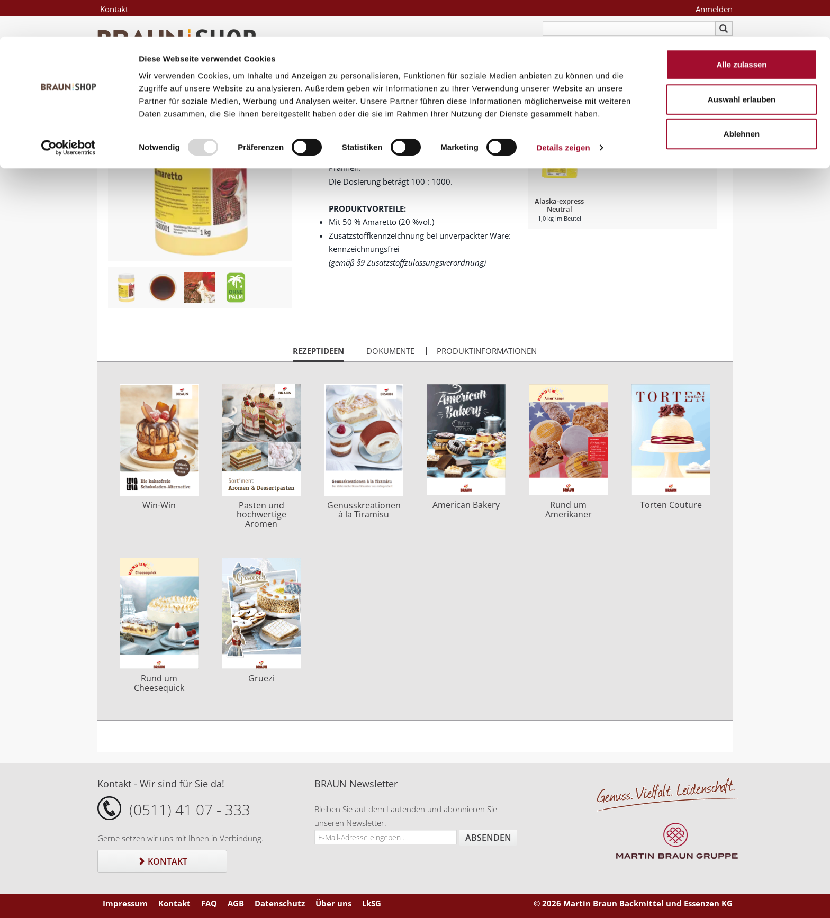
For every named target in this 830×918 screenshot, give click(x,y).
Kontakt (162, 861)
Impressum (125, 903)
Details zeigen (563, 110)
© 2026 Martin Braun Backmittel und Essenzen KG (633, 903)
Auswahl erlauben (741, 62)
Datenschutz (280, 903)
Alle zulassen (741, 27)
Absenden (488, 837)
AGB (236, 903)
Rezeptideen (318, 353)
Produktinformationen (487, 351)
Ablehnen (742, 97)
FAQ (209, 903)
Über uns (333, 903)
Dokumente (390, 351)
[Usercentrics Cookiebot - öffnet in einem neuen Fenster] (68, 111)
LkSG (371, 903)
